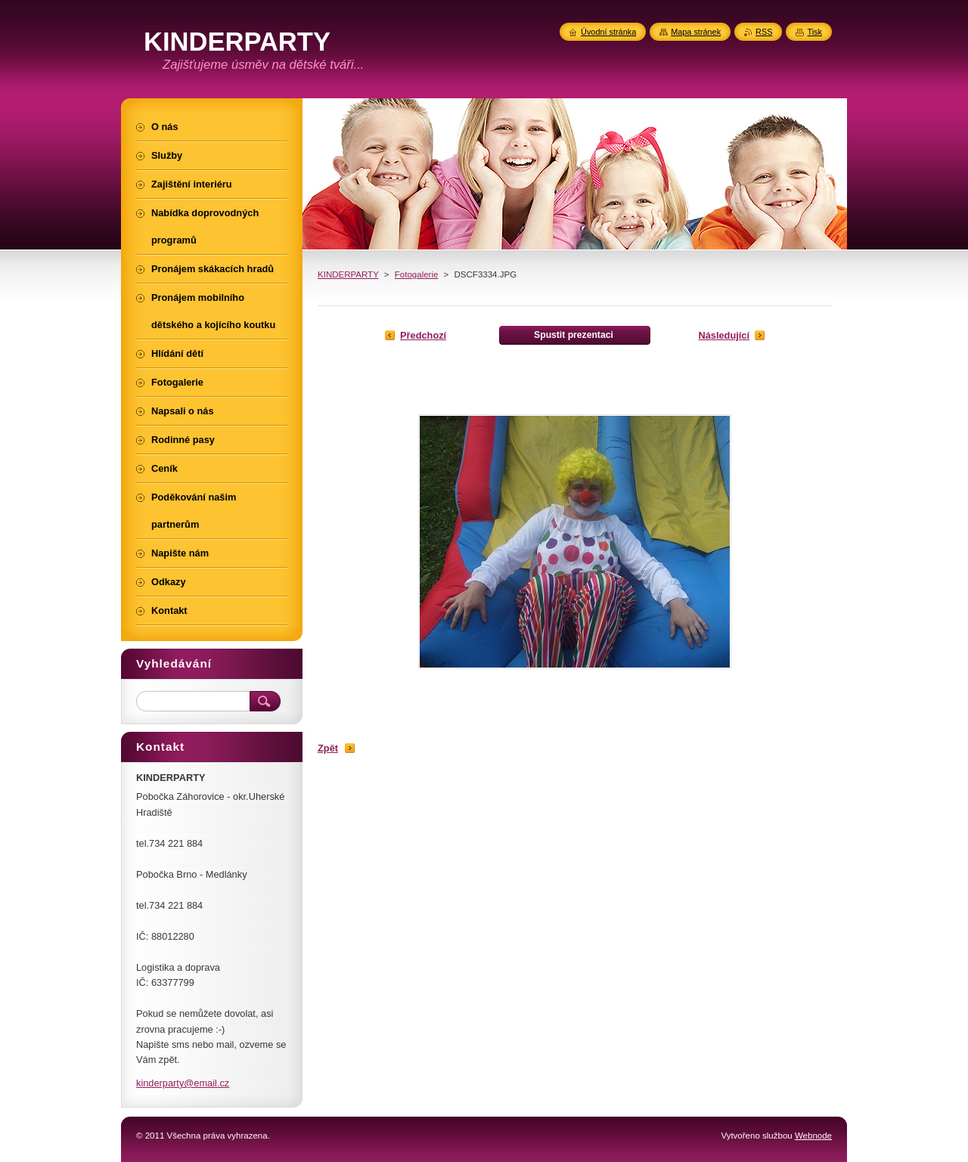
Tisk (814, 31)
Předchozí (423, 335)
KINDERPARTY (348, 274)
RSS (763, 31)
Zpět (328, 748)
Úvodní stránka (608, 31)
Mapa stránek (696, 31)
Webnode (813, 1135)
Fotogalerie (417, 274)
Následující (723, 335)
